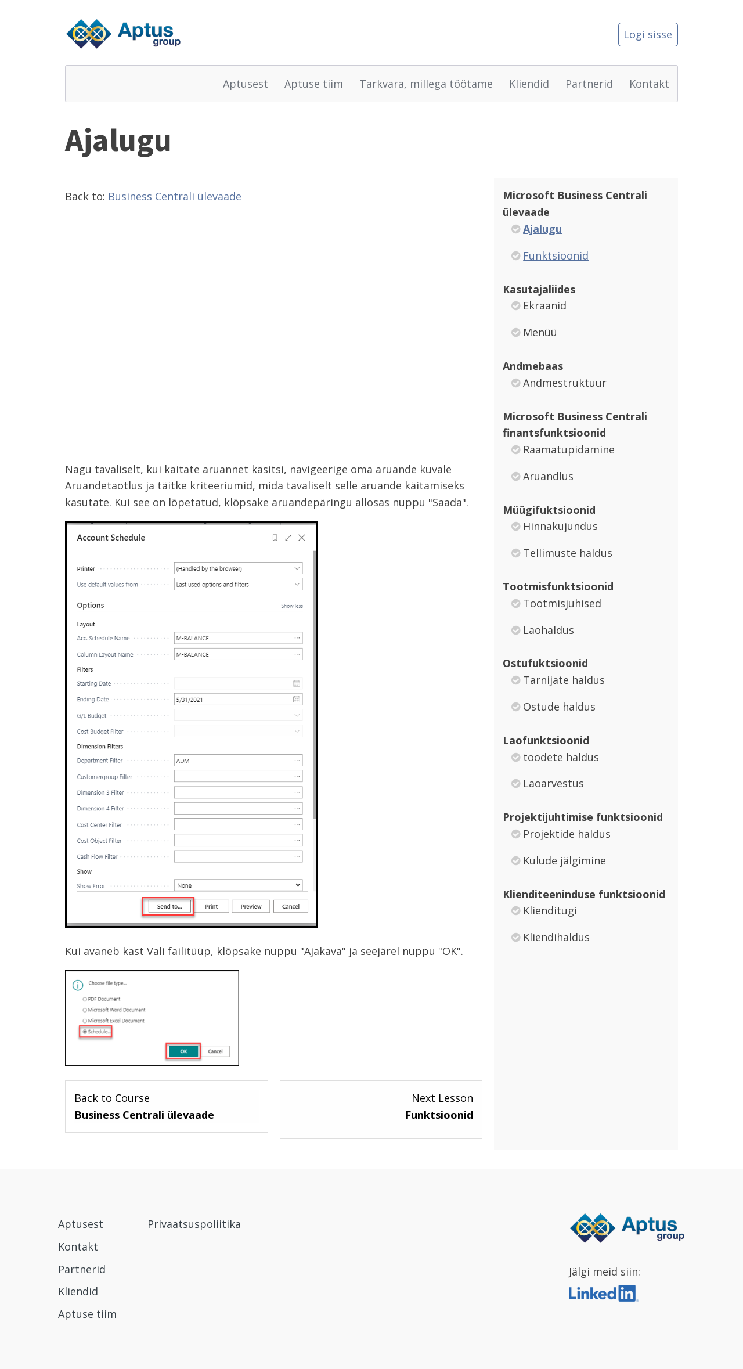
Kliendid (529, 84)
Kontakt (649, 84)
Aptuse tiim (313, 84)
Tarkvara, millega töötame (426, 84)
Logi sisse (647, 34)
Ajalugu (542, 229)
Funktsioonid (556, 255)
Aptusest (245, 84)
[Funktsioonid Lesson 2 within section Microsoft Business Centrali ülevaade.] (381, 1106)
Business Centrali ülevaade (174, 196)
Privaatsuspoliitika (194, 1224)
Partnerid (589, 84)
